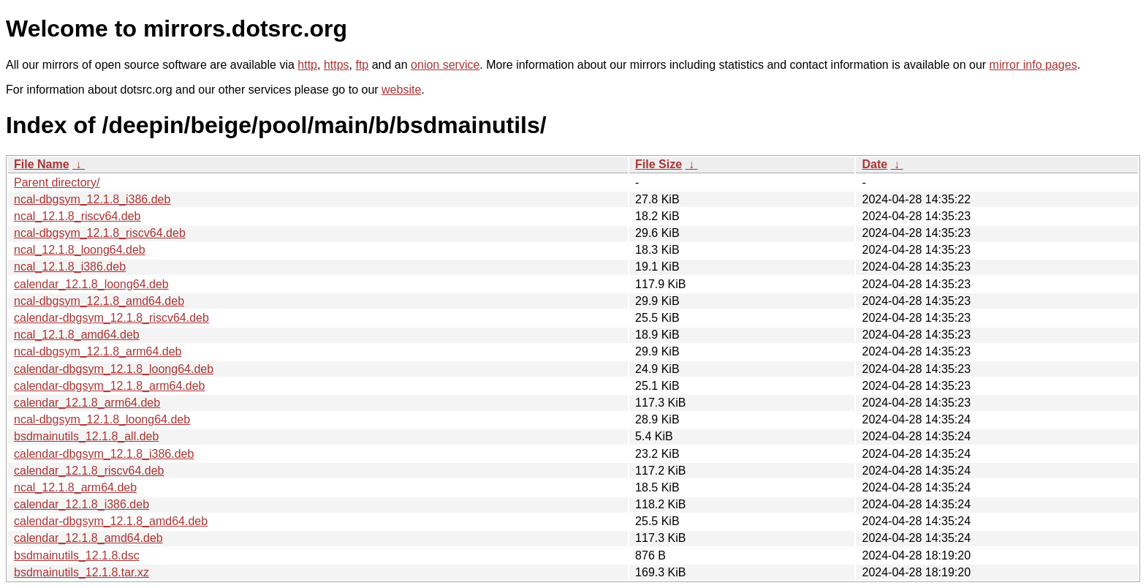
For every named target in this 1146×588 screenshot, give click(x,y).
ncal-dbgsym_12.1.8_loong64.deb (102, 419)
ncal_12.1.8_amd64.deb (77, 334)
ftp (361, 65)
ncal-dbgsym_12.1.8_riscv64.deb (100, 233)
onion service (445, 65)
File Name (41, 164)
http (307, 65)
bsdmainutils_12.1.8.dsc (77, 555)
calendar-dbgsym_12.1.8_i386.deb (104, 454)
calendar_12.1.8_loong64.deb (91, 284)
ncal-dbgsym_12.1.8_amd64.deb (99, 301)
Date (874, 164)
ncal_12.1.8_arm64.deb (75, 487)
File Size (658, 164)
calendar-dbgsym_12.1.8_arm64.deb (109, 386)
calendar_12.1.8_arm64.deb (87, 402)
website (401, 89)
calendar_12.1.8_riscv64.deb (89, 470)
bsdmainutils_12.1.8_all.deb (86, 436)
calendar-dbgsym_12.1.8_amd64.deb (111, 521)
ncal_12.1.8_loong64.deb (79, 250)
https (336, 65)
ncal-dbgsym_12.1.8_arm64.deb (97, 351)
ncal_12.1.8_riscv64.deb (77, 216)
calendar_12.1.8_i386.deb (81, 504)
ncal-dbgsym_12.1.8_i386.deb (92, 199)
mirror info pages (1033, 65)
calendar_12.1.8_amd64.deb (88, 538)
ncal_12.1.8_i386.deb (70, 266)
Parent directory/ (56, 182)
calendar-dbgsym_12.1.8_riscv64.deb (111, 318)
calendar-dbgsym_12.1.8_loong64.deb (113, 369)
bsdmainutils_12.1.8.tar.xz (81, 572)
